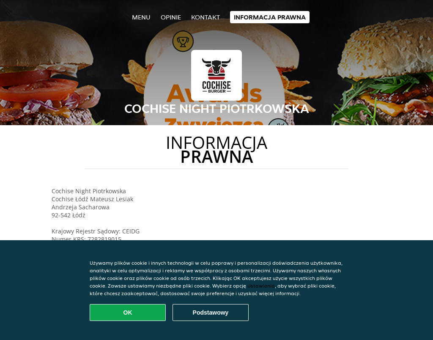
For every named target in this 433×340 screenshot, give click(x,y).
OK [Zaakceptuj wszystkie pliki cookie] (127, 312)
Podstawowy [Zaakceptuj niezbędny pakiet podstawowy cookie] (211, 312)
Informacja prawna (270, 17)
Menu (141, 17)
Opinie (171, 17)
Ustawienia (261, 285)
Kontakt (205, 17)
